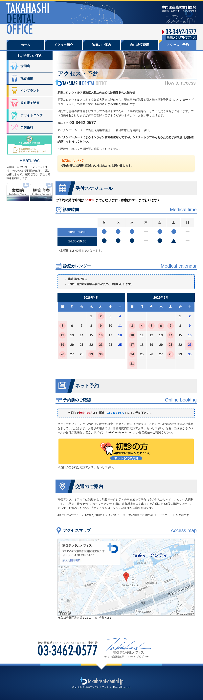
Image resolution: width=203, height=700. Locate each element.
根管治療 (26, 78)
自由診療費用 (139, 45)
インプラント (29, 90)
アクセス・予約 (178, 45)
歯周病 (25, 66)
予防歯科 (26, 127)
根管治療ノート (52, 184)
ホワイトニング (31, 115)
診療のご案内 (101, 45)
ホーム (25, 45)
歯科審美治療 (29, 103)
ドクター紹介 (63, 45)
